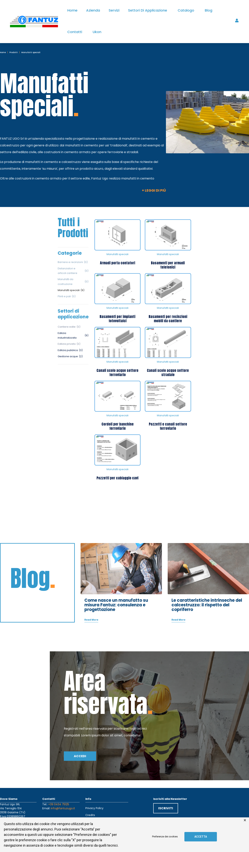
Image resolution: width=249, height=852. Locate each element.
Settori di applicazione (147, 10)
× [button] (245, 820)
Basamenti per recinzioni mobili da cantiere (168, 318)
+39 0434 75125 (58, 798)
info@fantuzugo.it (63, 802)
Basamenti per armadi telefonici (168, 265)
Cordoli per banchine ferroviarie (118, 426)
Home (72, 10)
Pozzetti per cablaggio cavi (117, 478)
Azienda (93, 10)
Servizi (114, 10)
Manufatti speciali (117, 254)
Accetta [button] (200, 836)
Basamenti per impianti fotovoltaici (117, 318)
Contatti (74, 31)
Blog (208, 10)
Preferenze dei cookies (165, 836)
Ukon (97, 31)
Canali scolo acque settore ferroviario (117, 372)
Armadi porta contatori (117, 262)
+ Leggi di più (154, 190)
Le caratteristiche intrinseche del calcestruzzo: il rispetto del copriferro (207, 598)
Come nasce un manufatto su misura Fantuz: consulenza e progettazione (116, 598)
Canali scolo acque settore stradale (168, 372)
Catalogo (186, 10)
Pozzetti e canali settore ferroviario (168, 426)
